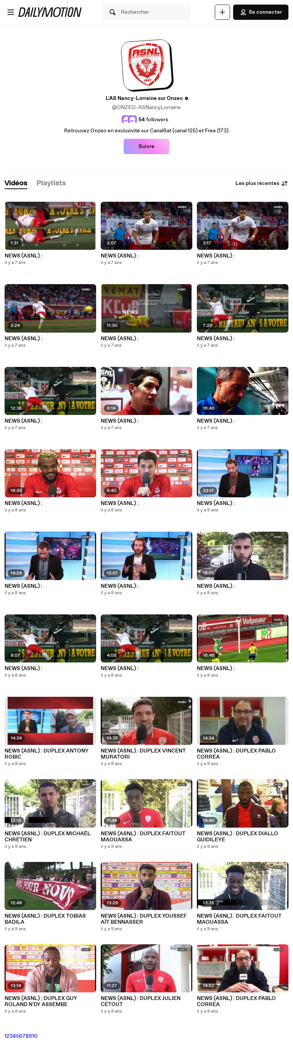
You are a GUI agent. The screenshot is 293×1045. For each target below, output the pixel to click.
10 (34, 1036)
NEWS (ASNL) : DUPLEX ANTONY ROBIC (47, 754)
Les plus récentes (261, 183)
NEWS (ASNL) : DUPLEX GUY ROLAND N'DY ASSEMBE (41, 1001)
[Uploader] (222, 12)
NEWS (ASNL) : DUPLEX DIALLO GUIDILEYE (237, 837)
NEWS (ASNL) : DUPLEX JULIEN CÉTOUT (140, 1001)
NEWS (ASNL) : (23, 256)
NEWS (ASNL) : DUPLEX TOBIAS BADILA (45, 919)
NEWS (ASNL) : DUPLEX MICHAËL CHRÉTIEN (48, 837)
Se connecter (261, 12)
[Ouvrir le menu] (11, 12)
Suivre (146, 146)
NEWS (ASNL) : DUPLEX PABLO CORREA (236, 754)
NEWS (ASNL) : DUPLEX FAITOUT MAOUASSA (143, 837)
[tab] (16, 183)
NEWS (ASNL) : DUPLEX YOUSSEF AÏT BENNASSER (144, 919)
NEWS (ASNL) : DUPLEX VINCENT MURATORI (143, 754)
